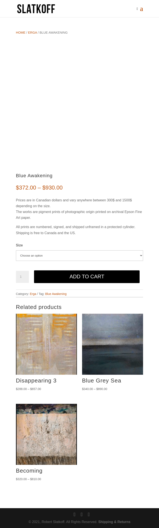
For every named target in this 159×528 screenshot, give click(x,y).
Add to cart (87, 276)
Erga (32, 32)
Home (20, 32)
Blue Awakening (56, 294)
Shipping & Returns (114, 522)
